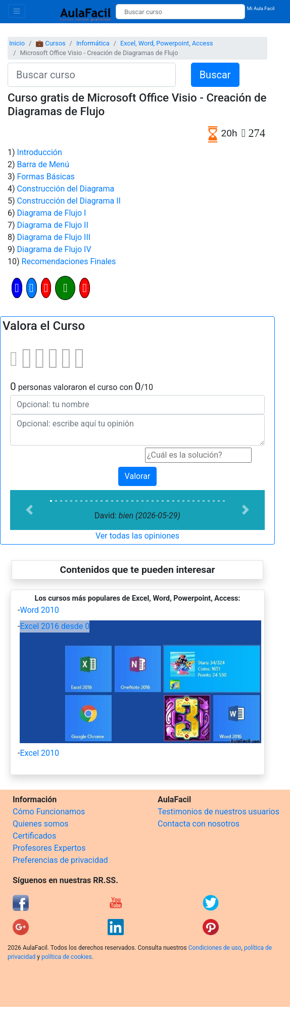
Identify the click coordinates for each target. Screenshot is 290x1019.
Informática (93, 43)
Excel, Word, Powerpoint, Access (166, 43)
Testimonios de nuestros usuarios (218, 811)
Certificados (34, 836)
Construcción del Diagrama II (69, 201)
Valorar (138, 476)
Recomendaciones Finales (69, 261)
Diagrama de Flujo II (52, 225)
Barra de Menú (43, 164)
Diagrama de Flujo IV (54, 249)
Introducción (39, 152)
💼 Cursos (50, 43)
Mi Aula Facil (261, 8)
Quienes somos (41, 824)
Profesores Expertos (49, 848)
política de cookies (66, 956)
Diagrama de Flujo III (54, 237)
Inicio (17, 43)
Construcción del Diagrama (66, 188)
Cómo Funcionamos (49, 811)
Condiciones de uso (214, 947)
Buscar (215, 75)
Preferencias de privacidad (60, 860)
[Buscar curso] (180, 11)
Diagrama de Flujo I (51, 213)
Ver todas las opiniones (137, 536)
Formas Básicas (46, 176)
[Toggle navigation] (16, 11)
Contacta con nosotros (198, 824)
